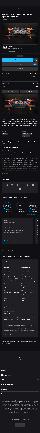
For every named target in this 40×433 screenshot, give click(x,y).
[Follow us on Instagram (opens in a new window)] (23, 185)
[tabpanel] (20, 282)
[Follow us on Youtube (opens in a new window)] (20, 189)
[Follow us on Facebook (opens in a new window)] (17, 185)
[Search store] (3, 8)
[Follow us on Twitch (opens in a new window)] (28, 185)
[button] (20, 173)
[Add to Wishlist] (20, 69)
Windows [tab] (6, 262)
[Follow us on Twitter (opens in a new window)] (12, 185)
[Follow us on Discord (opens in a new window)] (33, 185)
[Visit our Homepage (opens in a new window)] (7, 185)
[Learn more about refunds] (37, 73)
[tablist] (20, 261)
